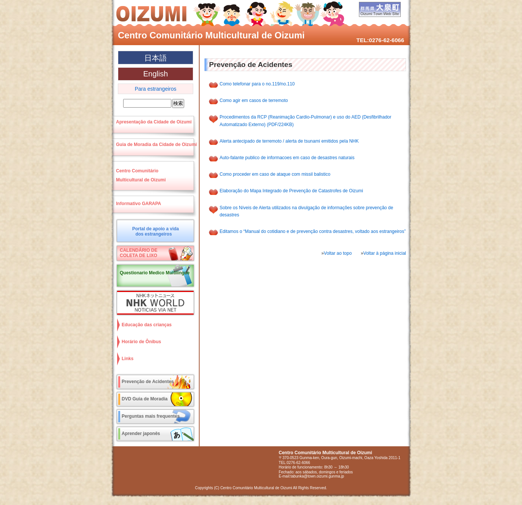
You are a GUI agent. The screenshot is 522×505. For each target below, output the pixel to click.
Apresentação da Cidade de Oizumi (154, 122)
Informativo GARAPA (138, 203)
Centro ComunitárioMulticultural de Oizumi (141, 175)
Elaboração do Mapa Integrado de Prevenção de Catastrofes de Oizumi (291, 190)
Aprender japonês (141, 433)
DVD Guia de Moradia (145, 399)
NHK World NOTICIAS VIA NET (153, 303)
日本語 (155, 58)
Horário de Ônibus (141, 341)
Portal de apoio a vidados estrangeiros (155, 231)
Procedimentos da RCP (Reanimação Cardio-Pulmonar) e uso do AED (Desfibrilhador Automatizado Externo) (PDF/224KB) (305, 120)
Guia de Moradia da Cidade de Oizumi (156, 144)
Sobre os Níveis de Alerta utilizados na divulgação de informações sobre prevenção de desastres (306, 211)
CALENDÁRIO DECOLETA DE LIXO (138, 253)
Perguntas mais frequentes (151, 416)
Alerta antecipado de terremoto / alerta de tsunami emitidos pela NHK (289, 141)
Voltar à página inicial (384, 253)
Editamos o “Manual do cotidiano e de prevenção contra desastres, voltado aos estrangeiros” (313, 231)
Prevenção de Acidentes (148, 381)
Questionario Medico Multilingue (154, 272)
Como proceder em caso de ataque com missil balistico (275, 174)
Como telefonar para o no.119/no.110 (257, 84)
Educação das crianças (147, 324)
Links (127, 358)
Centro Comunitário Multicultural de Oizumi (211, 35)
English (155, 74)
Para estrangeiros (156, 89)
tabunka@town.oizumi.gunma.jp (317, 476)
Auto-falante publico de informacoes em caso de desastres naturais (287, 157)
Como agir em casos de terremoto (254, 100)
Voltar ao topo (338, 253)
